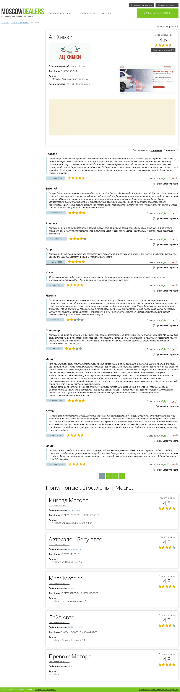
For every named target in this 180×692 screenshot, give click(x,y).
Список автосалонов (59, 13)
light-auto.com (75, 627)
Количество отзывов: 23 (59, 505)
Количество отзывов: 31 (59, 622)
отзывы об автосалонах (45, 689)
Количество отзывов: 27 (59, 583)
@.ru (70, 666)
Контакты (107, 13)
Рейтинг (170, 150)
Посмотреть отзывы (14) (163, 50)
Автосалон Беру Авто (75, 539)
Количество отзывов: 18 (59, 544)
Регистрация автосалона (141, 5)
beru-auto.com (75, 549)
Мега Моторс (65, 578)
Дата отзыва (155, 150)
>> (122, 475)
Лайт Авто (62, 617)
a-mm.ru (72, 588)
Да (164, 178)
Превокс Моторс (70, 656)
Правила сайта (87, 13)
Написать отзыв (158, 13)
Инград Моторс (68, 500)
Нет (174, 178)
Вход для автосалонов (167, 5)
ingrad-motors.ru (76, 510)
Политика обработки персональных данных (158, 689)
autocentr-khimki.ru (80, 66)
